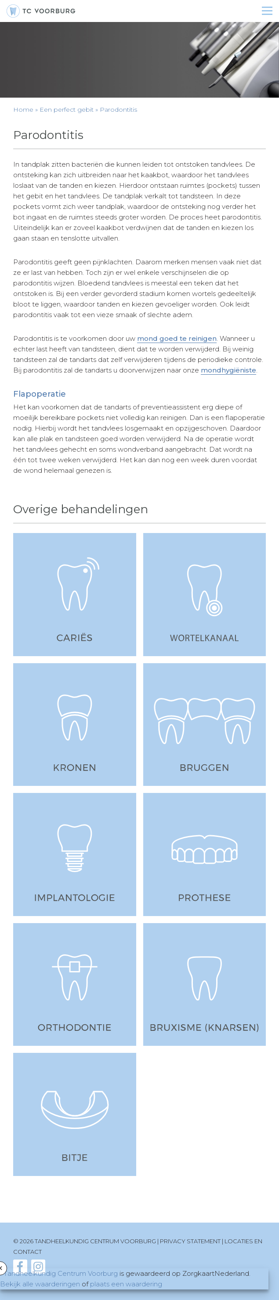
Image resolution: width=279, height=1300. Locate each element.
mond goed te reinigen (177, 338)
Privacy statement (190, 1241)
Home (23, 109)
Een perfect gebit (67, 109)
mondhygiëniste (228, 370)
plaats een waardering (126, 1284)
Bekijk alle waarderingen (40, 1284)
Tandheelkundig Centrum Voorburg (61, 1273)
